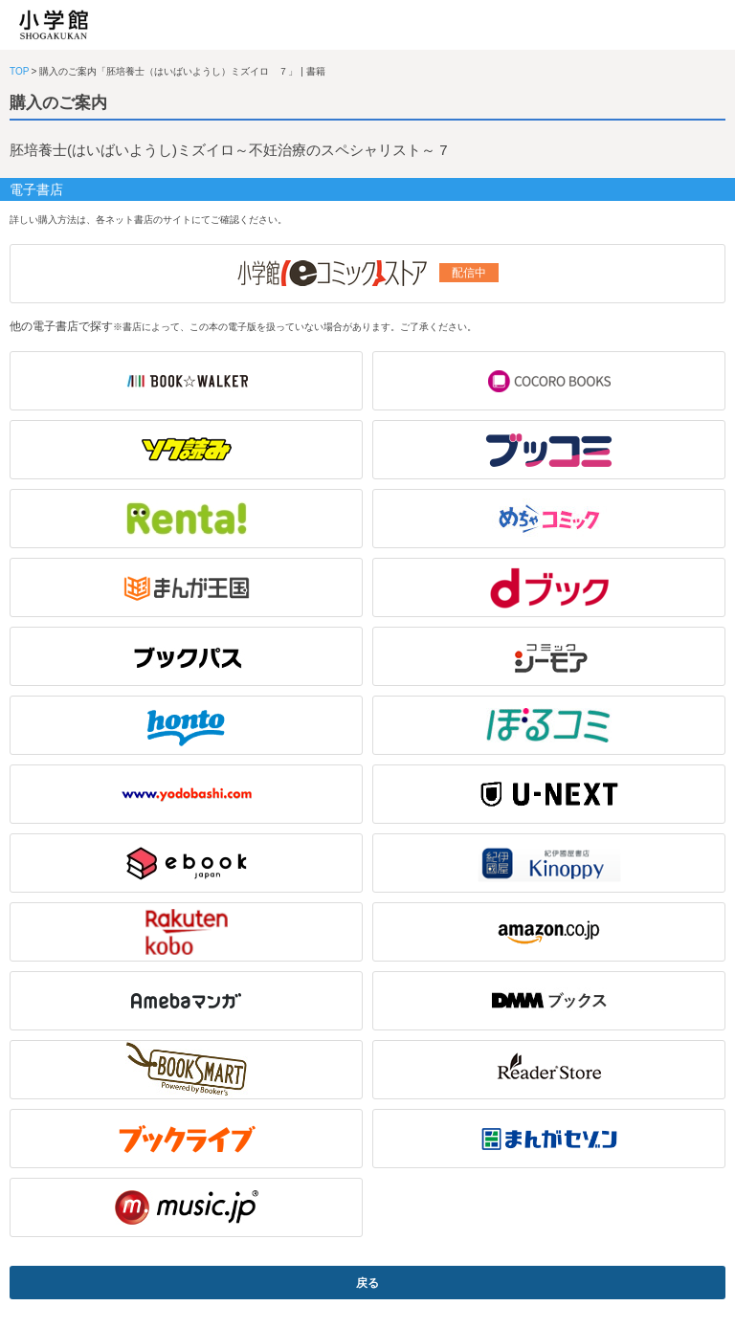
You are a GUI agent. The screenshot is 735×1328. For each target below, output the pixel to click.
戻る (367, 1283)
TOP (19, 71)
